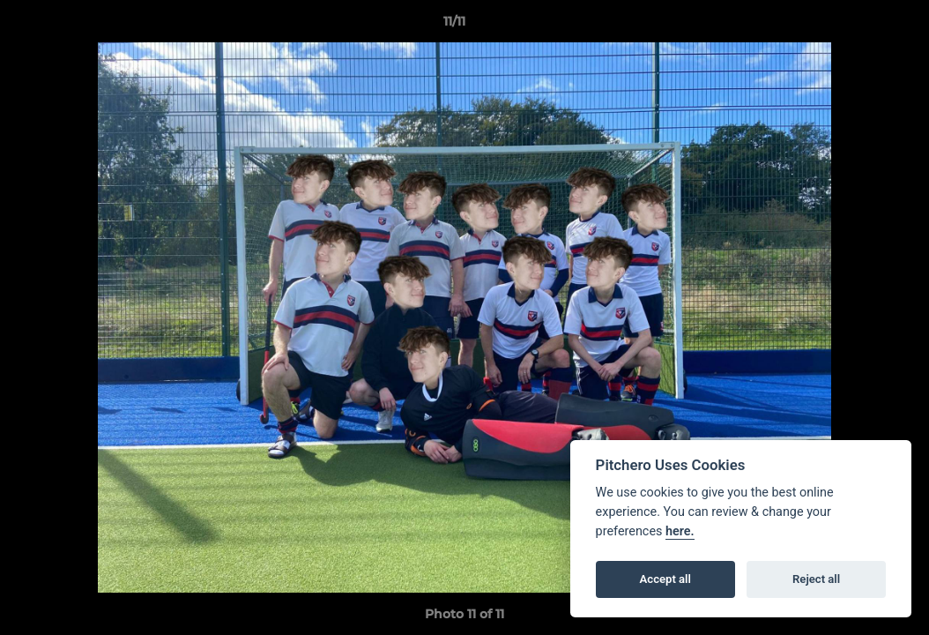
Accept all (665, 579)
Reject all (816, 579)
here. (680, 531)
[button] (855, 26)
